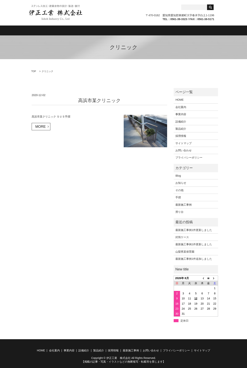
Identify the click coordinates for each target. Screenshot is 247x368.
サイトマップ (183, 142)
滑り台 (179, 211)
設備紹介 (110, 30)
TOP (33, 71)
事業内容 (88, 30)
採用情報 (156, 30)
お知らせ (180, 182)
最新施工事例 (183, 204)
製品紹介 (131, 30)
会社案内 (66, 30)
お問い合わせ (196, 30)
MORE (40, 126)
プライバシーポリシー (188, 157)
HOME (46, 30)
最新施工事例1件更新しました (193, 229)
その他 (179, 189)
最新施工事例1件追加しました (193, 258)
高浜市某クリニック (99, 100)
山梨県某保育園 (184, 251)
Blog (175, 30)
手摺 (178, 197)
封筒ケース (182, 237)
